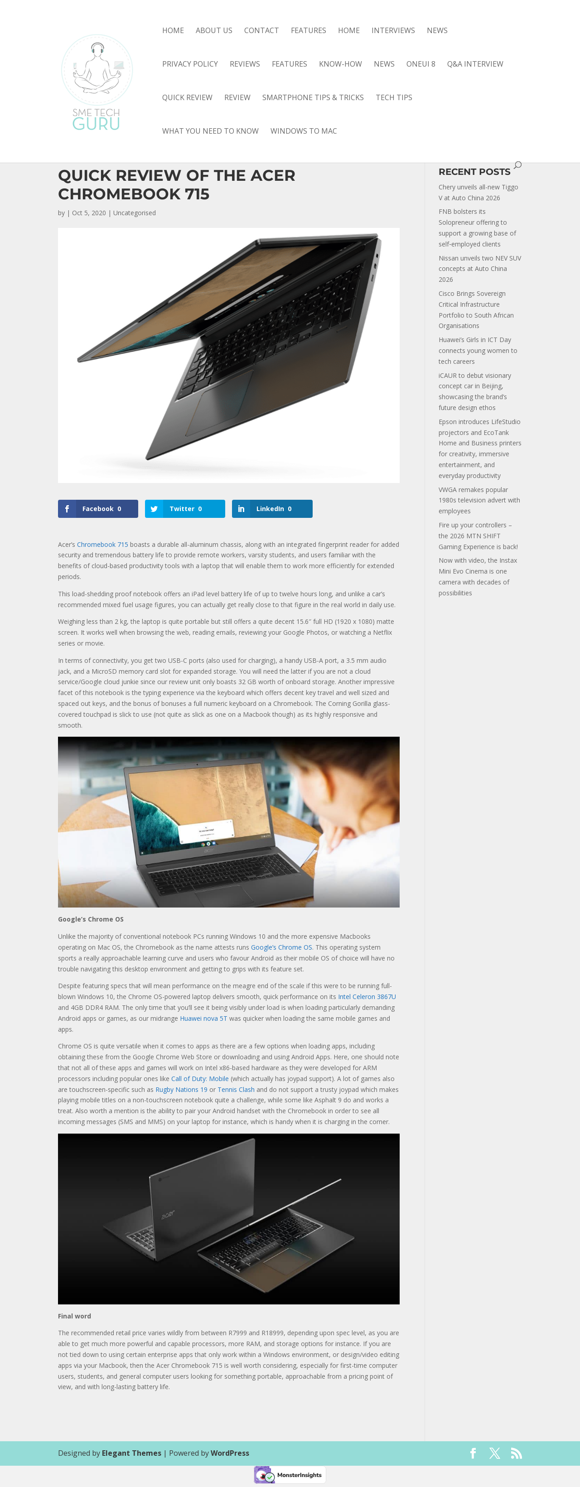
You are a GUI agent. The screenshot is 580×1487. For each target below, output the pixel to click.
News (437, 31)
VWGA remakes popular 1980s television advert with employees (479, 500)
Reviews (245, 65)
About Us (214, 31)
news (384, 65)
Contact (261, 31)
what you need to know (210, 132)
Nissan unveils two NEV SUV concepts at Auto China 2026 (480, 269)
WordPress (230, 1453)
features (289, 65)
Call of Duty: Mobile (200, 1078)
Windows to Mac (304, 132)
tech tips (394, 98)
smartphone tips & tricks (313, 98)
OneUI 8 (420, 65)
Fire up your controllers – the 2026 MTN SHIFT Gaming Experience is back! (478, 536)
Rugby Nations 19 (181, 1089)
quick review (187, 98)
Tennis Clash (236, 1089)
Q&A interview (475, 65)
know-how (340, 65)
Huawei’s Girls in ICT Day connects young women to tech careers (478, 350)
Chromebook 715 (102, 544)
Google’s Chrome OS (281, 947)
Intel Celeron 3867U (367, 996)
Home (173, 31)
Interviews (393, 31)
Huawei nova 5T (203, 1018)
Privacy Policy (190, 65)
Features (308, 31)
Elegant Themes (131, 1453)
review (237, 98)
